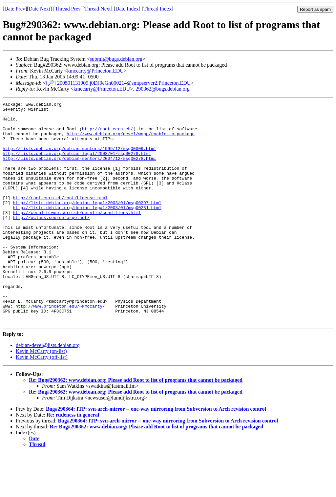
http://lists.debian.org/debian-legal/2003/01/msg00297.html (87, 223)
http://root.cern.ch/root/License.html (60, 217)
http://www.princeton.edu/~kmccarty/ (60, 347)
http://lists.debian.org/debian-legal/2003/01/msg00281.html (87, 229)
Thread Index (157, 8)
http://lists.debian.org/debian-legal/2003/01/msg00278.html (77, 164)
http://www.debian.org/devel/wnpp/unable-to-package (131, 140)
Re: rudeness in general (73, 459)
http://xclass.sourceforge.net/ (51, 241)
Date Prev (14, 8)
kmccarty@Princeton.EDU (95, 71)
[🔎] (51, 83)
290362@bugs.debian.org (163, 89)
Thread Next (97, 8)
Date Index (127, 8)
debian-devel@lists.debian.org (48, 389)
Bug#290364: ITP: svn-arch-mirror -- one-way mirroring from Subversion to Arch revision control (156, 453)
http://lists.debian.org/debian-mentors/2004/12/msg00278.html (79, 170)
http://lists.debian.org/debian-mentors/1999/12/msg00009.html (79, 158)
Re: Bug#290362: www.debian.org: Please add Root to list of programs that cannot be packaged (135, 424)
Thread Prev (68, 8)
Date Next (39, 8)
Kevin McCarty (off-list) (42, 401)
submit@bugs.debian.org (116, 59)
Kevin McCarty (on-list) (41, 395)
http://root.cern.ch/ (107, 135)
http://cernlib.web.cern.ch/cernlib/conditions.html (77, 235)
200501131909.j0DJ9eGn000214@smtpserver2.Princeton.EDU (124, 83)
